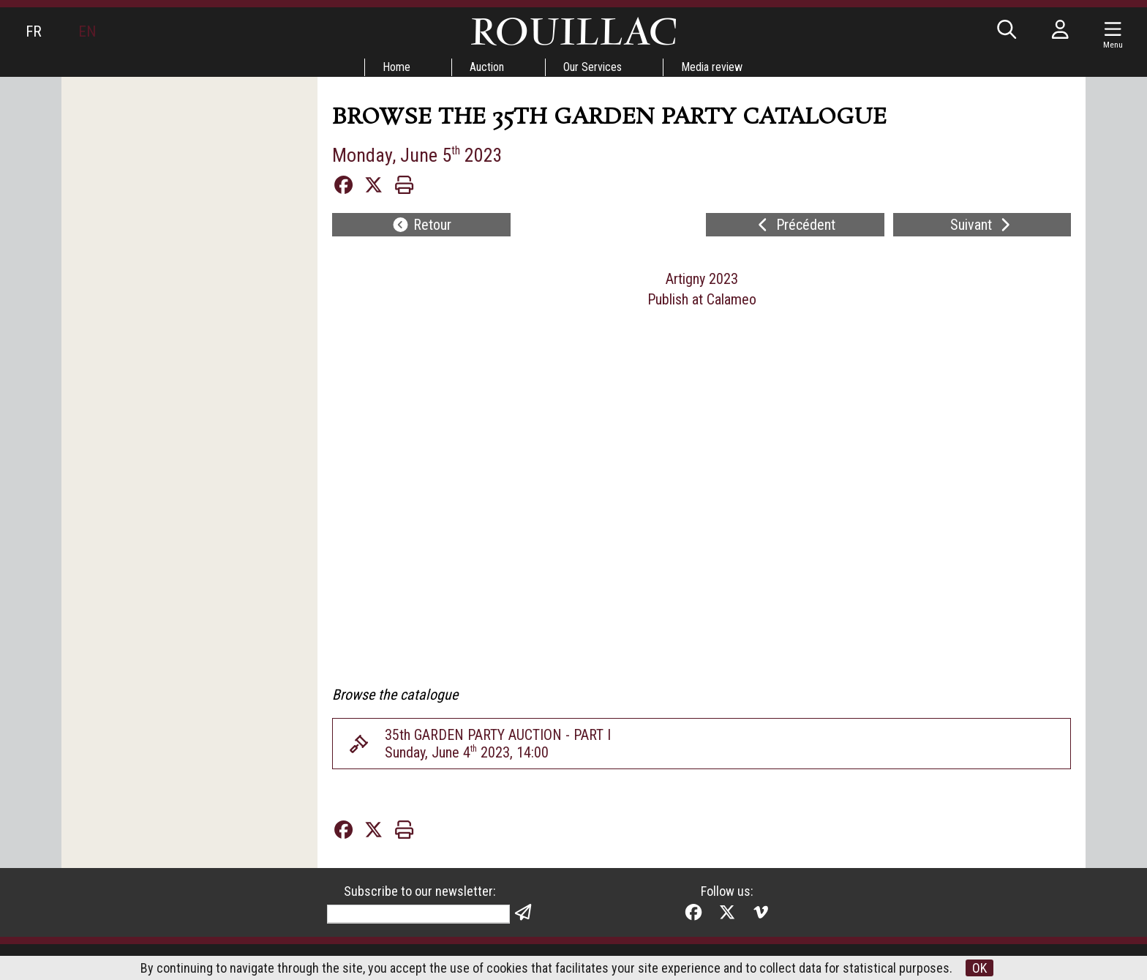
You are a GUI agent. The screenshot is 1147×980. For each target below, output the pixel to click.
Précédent (794, 224)
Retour (421, 224)
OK (979, 968)
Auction (487, 67)
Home (396, 67)
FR (34, 31)
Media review (711, 67)
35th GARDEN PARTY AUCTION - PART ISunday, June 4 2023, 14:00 (498, 743)
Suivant (982, 224)
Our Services (592, 67)
